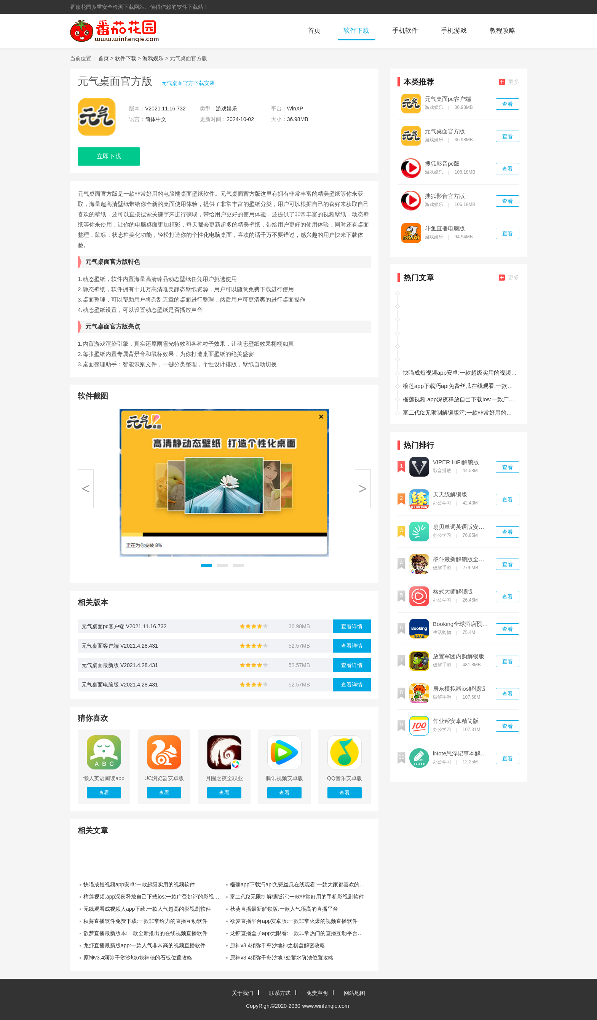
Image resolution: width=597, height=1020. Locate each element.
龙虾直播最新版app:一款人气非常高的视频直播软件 (144, 945)
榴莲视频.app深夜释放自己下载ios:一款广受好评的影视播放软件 (153, 897)
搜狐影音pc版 (442, 164)
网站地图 (354, 993)
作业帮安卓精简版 (456, 721)
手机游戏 (454, 30)
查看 (507, 104)
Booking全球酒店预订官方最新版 (461, 624)
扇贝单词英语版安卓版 (461, 527)
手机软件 (405, 30)
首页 (314, 30)
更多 (509, 81)
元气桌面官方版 (445, 131)
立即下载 (109, 156)
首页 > (106, 58)
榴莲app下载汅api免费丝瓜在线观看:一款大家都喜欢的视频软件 (300, 884)
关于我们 (242, 993)
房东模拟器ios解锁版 (459, 689)
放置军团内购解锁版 (458, 656)
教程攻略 (503, 30)
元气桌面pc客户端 (448, 99)
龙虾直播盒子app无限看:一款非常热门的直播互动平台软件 (299, 933)
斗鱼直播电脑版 (445, 228)
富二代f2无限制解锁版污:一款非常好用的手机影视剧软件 (297, 897)
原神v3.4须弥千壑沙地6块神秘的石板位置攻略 (137, 958)
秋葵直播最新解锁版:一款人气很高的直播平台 (284, 909)
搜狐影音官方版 (445, 196)
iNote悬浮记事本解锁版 (461, 753)
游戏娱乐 (153, 58)
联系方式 (280, 993)
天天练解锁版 (450, 495)
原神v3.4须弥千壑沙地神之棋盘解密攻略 (277, 945)
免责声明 (317, 993)
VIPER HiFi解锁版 (456, 462)
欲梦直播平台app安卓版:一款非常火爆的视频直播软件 (294, 921)
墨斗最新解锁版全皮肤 (461, 559)
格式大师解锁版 (453, 592)
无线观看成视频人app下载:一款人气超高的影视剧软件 (147, 909)
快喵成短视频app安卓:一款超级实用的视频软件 (139, 884)
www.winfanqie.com (325, 1006)
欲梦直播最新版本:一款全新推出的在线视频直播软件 (145, 933)
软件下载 (356, 30)
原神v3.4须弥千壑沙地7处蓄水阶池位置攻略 (282, 958)
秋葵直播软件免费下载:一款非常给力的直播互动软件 (145, 921)
